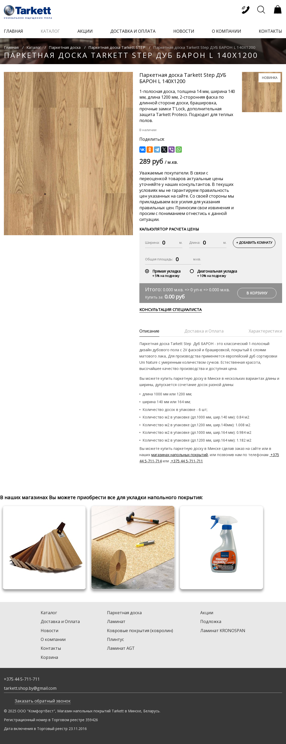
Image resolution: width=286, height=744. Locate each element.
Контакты (51, 648)
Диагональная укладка (217, 271)
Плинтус (115, 639)
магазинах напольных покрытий (179, 454)
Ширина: (152, 242)
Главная (11, 47)
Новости (49, 630)
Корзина (49, 657)
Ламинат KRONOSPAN (222, 630)
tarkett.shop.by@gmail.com (30, 688)
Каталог (33, 47)
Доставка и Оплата (60, 621)
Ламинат (116, 621)
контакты (270, 31)
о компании (226, 31)
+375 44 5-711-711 (186, 460)
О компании (53, 639)
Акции (206, 613)
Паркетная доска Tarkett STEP (116, 47)
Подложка (210, 621)
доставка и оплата (132, 31)
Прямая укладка (166, 271)
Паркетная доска (65, 47)
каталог (50, 31)
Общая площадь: (159, 259)
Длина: (194, 242)
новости (183, 31)
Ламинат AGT (121, 648)
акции (85, 31)
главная (13, 31)
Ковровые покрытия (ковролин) (140, 630)
